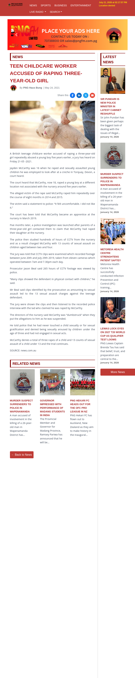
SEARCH (55, 11)
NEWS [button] (33, 5)
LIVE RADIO (37, 11)
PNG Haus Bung (32, 87)
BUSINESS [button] (60, 5)
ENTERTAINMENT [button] (81, 5)
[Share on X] (85, 95)
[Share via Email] (92, 95)
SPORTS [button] (46, 5)
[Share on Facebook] (72, 95)
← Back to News (21, 454)
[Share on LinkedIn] (79, 95)
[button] (16, 34)
